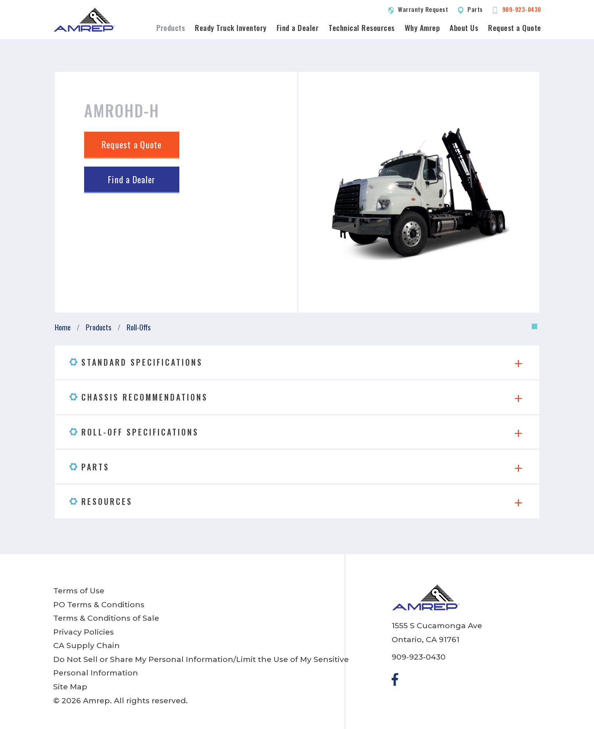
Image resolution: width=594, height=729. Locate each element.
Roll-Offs (139, 327)
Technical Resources (362, 27)
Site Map (70, 686)
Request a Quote (514, 27)
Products (170, 27)
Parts (475, 9)
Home (63, 327)
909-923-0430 (521, 9)
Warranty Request (423, 9)
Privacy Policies (83, 632)
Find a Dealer (298, 27)
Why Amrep (422, 27)
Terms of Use (78, 590)
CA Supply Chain (86, 645)
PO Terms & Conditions (98, 604)
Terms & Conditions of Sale (106, 618)
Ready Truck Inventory (231, 27)
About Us (464, 27)
